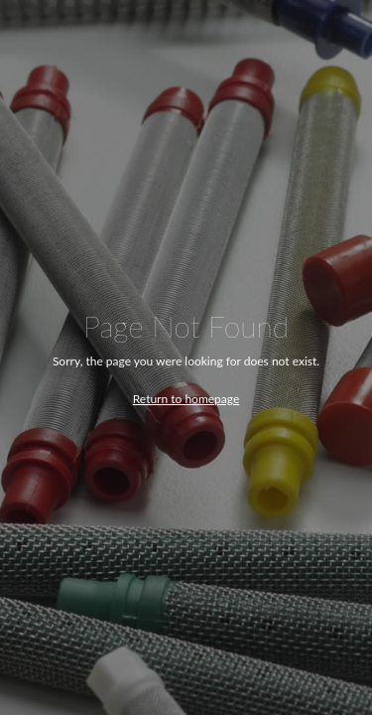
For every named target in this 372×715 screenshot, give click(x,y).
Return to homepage (186, 398)
